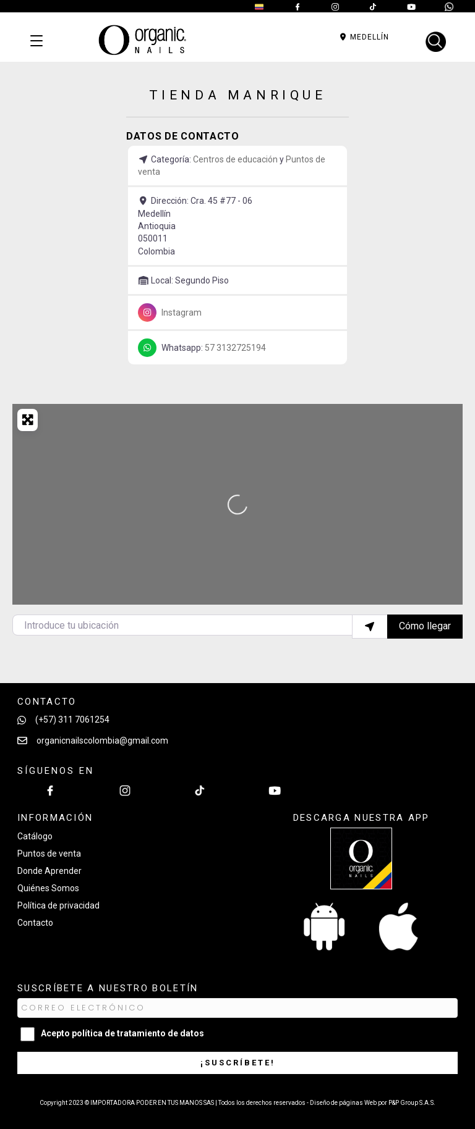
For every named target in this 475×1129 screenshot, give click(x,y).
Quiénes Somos (48, 888)
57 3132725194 (235, 348)
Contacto (35, 923)
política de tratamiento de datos (138, 1033)
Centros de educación (235, 159)
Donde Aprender (49, 871)
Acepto (122, 1033)
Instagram (181, 312)
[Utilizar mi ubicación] (370, 626)
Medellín (363, 37)
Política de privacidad (58, 905)
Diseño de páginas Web (344, 1102)
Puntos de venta (49, 853)
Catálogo (35, 836)
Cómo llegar (425, 626)
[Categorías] (36, 41)
